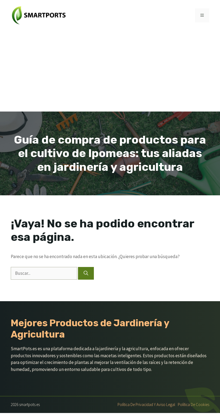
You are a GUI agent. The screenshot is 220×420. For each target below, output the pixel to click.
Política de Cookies (193, 404)
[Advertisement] (110, 71)
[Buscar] (86, 273)
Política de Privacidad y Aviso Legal (146, 404)
